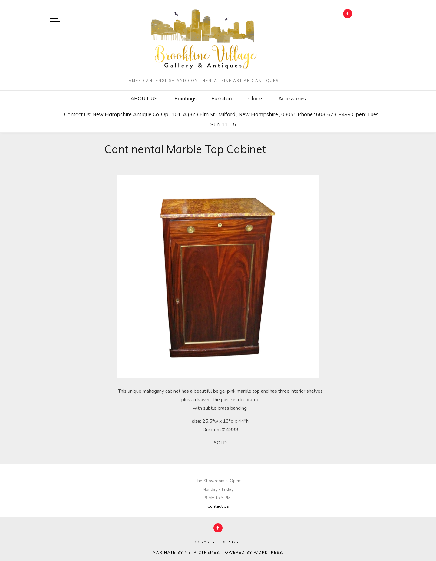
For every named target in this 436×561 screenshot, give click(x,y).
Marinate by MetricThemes (186, 552)
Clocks (255, 98)
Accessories (292, 98)
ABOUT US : (145, 98)
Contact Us (218, 506)
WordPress (268, 552)
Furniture (222, 98)
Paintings (185, 98)
